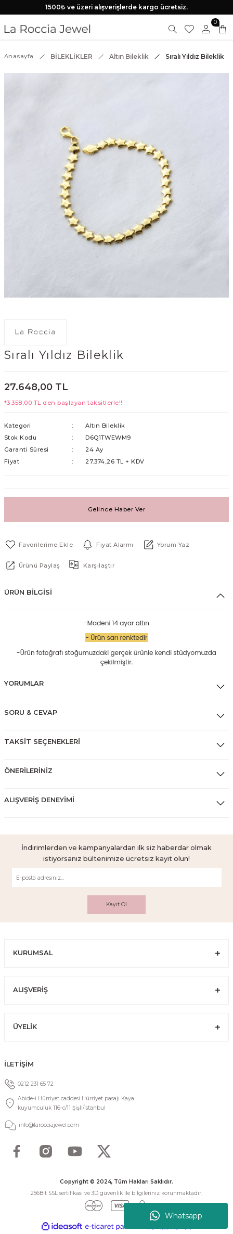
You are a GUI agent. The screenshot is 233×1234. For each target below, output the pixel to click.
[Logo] (47, 28)
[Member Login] (206, 29)
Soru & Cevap (30, 712)
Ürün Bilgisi (28, 592)
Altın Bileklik (105, 425)
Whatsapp (176, 1216)
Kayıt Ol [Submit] (116, 904)
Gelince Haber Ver (116, 509)
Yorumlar (24, 683)
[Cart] (222, 29)
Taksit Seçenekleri (42, 741)
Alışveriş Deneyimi (39, 800)
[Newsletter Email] (117, 877)
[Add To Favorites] (38, 544)
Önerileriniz (28, 771)
